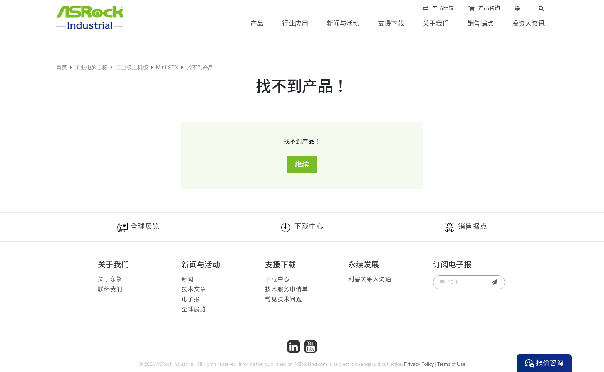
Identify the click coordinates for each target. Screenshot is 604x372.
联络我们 (110, 289)
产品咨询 (484, 9)
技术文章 (193, 289)
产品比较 (438, 9)
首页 (61, 67)
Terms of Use (451, 364)
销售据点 (480, 23)
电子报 (190, 299)
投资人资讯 (528, 23)
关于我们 (436, 23)
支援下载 (391, 23)
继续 (302, 164)
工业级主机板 (132, 67)
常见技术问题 (283, 299)
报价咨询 (544, 363)
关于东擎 (110, 279)
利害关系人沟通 (369, 279)
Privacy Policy (419, 364)
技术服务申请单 (286, 289)
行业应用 (295, 23)
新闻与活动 (343, 23)
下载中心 (302, 227)
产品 (256, 23)
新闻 (187, 279)
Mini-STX (167, 67)
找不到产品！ (202, 67)
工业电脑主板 (91, 67)
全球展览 (138, 227)
